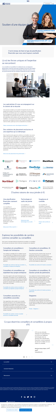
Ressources (28, 375)
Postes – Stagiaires (34, 309)
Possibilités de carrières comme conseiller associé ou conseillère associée (15, 314)
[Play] (24, 357)
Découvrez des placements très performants (14, 153)
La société (28, 362)
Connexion (47, 4)
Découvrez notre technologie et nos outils (28, 221)
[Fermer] (53, 404)
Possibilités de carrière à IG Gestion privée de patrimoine (41, 290)
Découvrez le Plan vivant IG (10, 227)
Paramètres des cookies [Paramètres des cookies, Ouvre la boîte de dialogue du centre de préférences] (12, 410)
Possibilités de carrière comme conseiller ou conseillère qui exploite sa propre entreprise (15, 287)
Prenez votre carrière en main (46, 222)
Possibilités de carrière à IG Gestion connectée (40, 265)
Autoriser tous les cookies (25, 410)
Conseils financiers (28, 368)
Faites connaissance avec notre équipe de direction (15, 125)
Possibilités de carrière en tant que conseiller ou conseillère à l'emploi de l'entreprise (15, 265)
